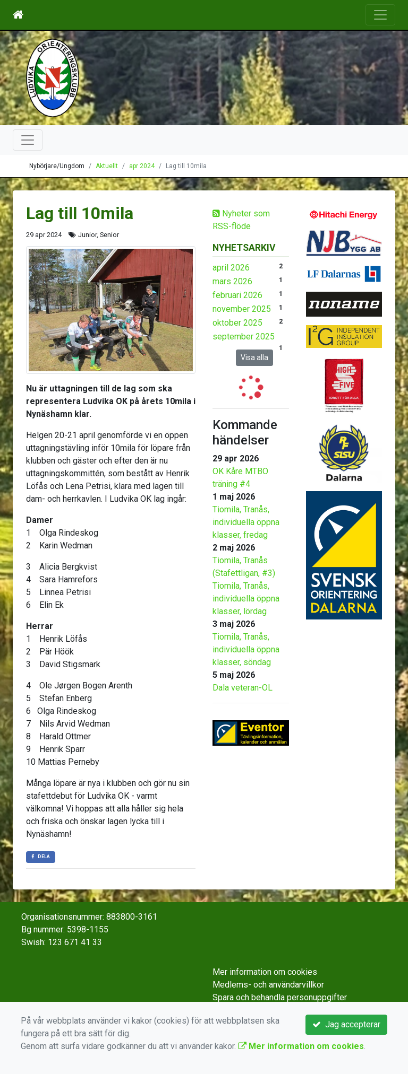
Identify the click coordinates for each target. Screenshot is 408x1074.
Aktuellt (107, 166)
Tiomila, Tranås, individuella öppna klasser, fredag (245, 522)
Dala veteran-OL (242, 688)
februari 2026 (237, 295)
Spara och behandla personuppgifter (279, 997)
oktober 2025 (237, 323)
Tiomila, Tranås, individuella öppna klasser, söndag (245, 649)
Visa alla (254, 357)
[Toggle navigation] (380, 14)
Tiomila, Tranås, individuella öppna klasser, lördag (245, 598)
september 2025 (243, 336)
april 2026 (231, 268)
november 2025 (241, 309)
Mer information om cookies (264, 972)
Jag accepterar (346, 1024)
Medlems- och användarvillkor (268, 985)
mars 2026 (232, 281)
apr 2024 (142, 166)
